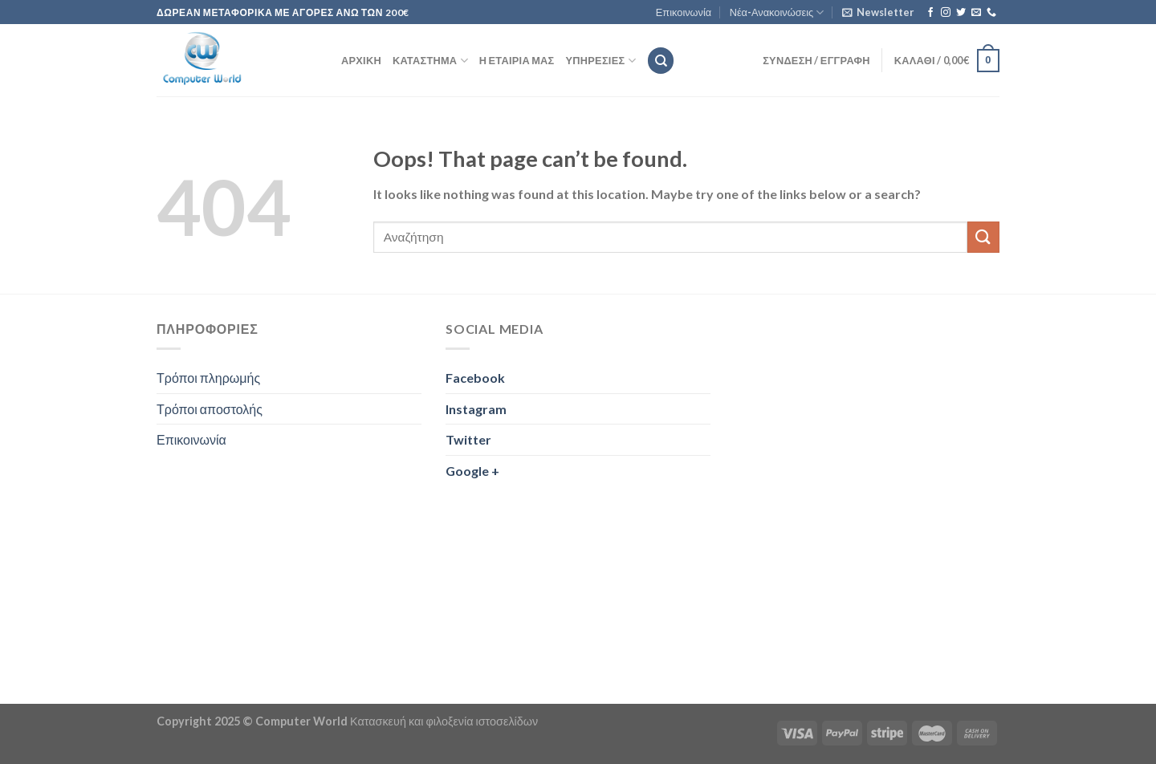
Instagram (476, 409)
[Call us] (991, 12)
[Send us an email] (976, 12)
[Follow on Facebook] (930, 12)
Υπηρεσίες (601, 60)
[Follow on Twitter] (961, 12)
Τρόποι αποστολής (210, 409)
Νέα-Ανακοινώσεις (777, 12)
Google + (472, 470)
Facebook (475, 377)
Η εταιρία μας (517, 60)
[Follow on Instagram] (945, 12)
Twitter (468, 439)
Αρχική (361, 60)
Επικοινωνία (683, 12)
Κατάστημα (430, 60)
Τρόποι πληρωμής (208, 377)
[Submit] (983, 237)
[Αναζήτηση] (661, 60)
